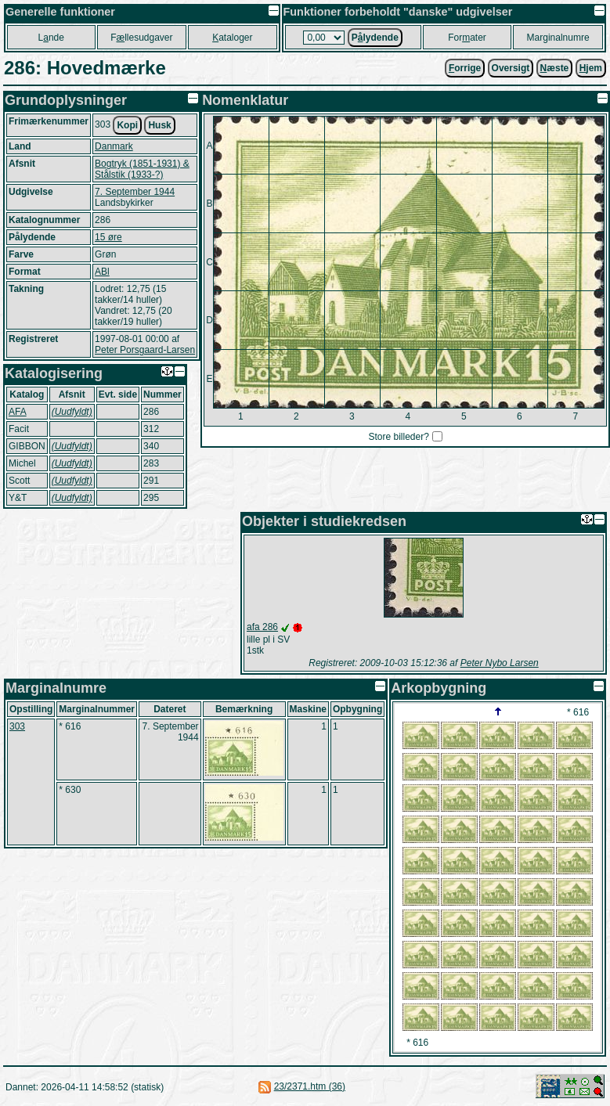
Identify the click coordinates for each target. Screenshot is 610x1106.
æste (554, 68)
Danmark (114, 146)
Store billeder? (398, 436)
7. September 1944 (135, 191)
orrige (465, 68)
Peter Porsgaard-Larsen (145, 349)
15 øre (108, 237)
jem (590, 68)
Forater (467, 37)
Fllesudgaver (141, 37)
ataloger (232, 37)
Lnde (51, 37)
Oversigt (511, 68)
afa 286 (262, 626)
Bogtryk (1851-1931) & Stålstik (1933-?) (142, 169)
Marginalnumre (558, 37)
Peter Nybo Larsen (499, 662)
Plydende (375, 37)
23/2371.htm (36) (309, 1086)
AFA (18, 411)
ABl (102, 271)
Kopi (127, 125)
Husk (159, 125)
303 (17, 726)
